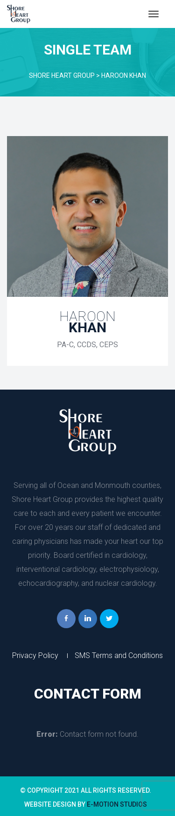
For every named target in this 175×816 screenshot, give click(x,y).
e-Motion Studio (117, 804)
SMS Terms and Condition (119, 655)
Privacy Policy (35, 655)
